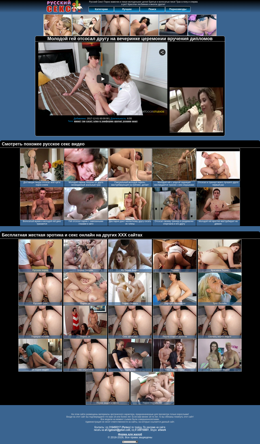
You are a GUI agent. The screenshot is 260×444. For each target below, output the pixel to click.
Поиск (152, 9)
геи (84, 121)
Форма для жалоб (130, 434)
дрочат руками (122, 121)
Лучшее (127, 9)
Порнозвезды (178, 9)
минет (77, 121)
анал (135, 121)
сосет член (92, 121)
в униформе (106, 121)
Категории (101, 9)
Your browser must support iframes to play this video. (103, 78)
